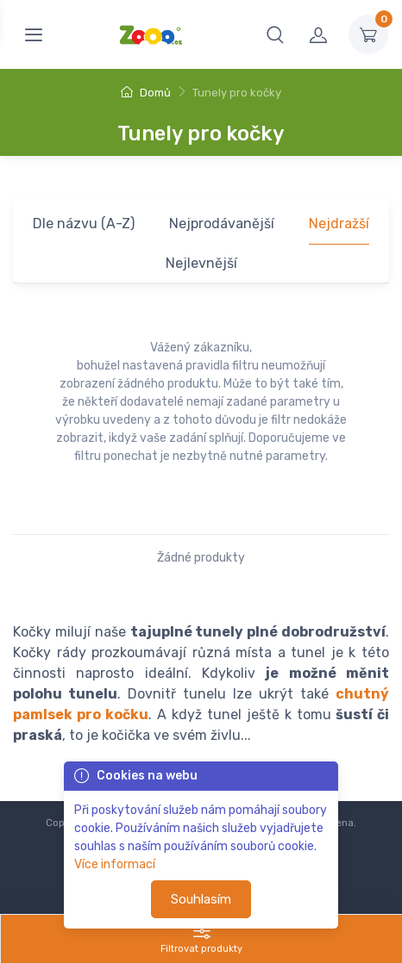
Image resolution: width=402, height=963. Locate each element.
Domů (146, 92)
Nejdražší (339, 223)
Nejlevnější (201, 263)
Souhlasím (201, 899)
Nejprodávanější (221, 223)
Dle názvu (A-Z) (84, 223)
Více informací (114, 864)
